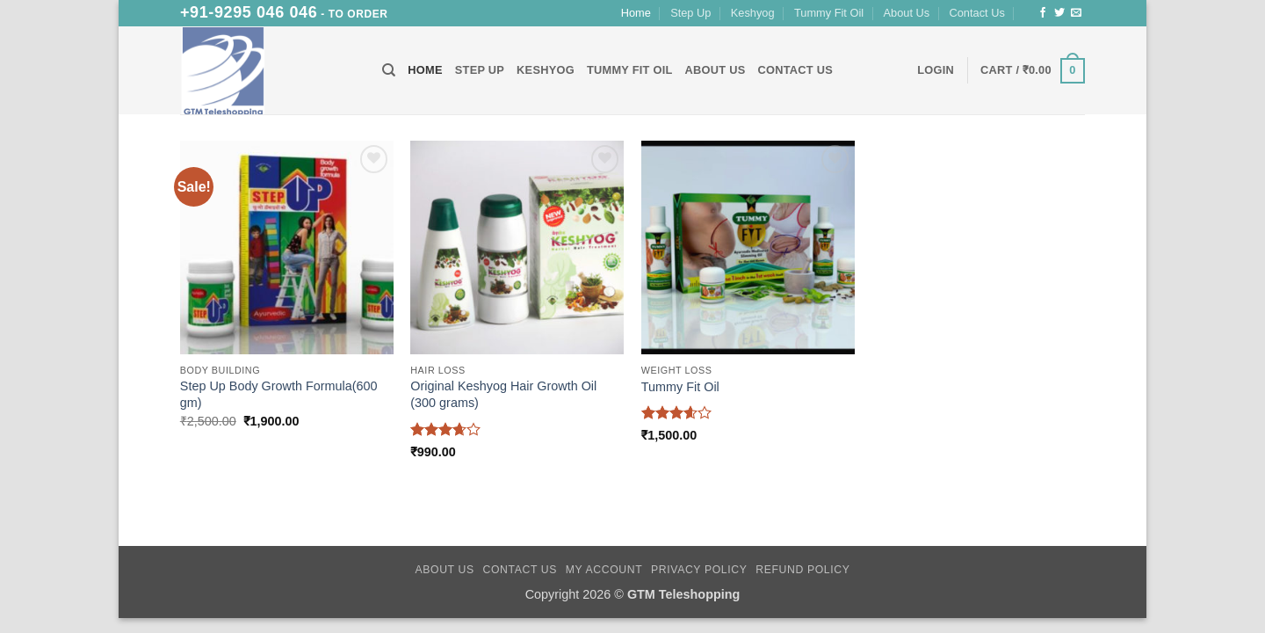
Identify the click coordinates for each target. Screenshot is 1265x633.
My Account (604, 570)
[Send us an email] (1076, 13)
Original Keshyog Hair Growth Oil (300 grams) (503, 394)
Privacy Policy (699, 570)
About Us (907, 12)
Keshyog (753, 12)
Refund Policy (802, 570)
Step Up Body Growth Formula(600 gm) (279, 394)
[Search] (388, 70)
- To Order (284, 14)
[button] (935, 70)
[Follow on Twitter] (1059, 13)
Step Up (690, 12)
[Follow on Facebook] (1042, 13)
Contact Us (977, 12)
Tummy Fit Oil (829, 12)
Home (636, 12)
